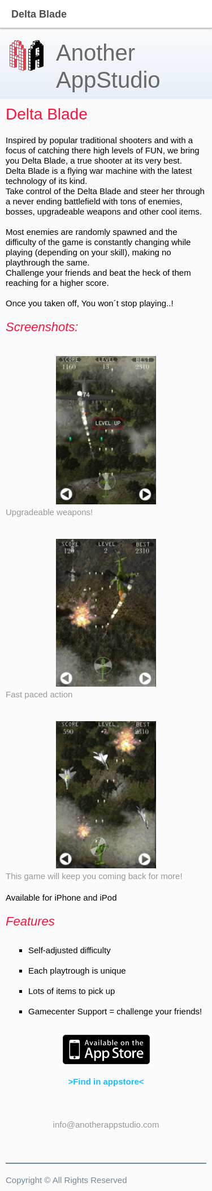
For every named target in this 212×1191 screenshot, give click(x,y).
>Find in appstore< (106, 1081)
